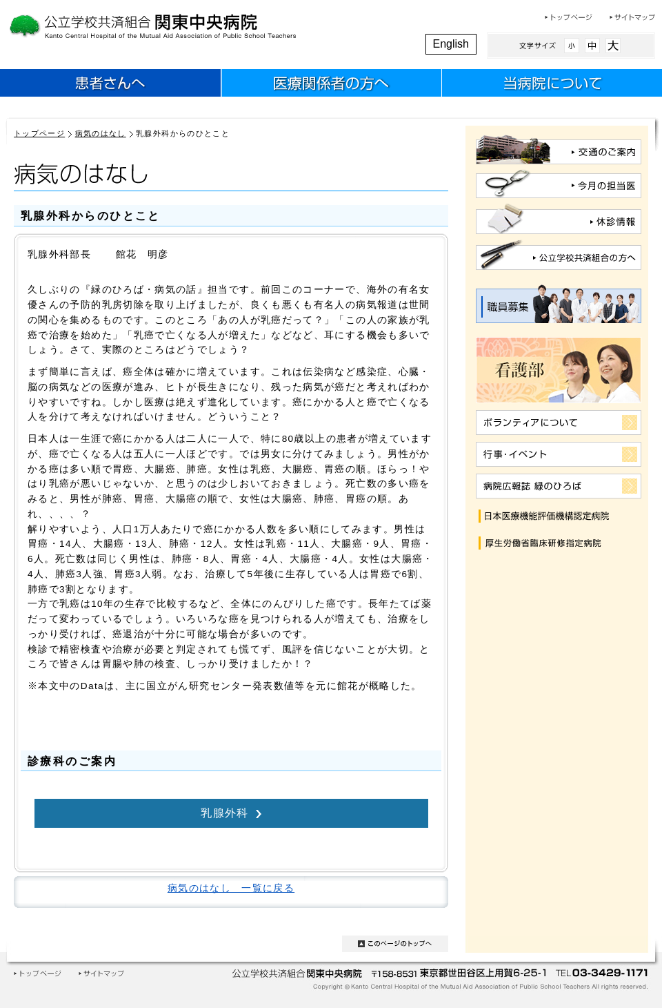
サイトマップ (632, 17)
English (451, 44)
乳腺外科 (224, 812)
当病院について (551, 85)
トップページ (568, 17)
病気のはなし (100, 133)
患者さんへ (110, 85)
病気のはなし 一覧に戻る (231, 888)
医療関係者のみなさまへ (331, 85)
